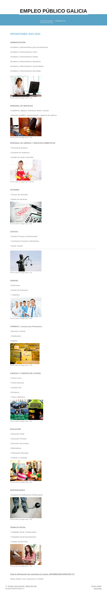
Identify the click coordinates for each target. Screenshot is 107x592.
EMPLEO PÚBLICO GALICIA (53, 11)
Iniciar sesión (96, 586)
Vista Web (98, 589)
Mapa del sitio (31, 586)
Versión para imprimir (15, 586)
